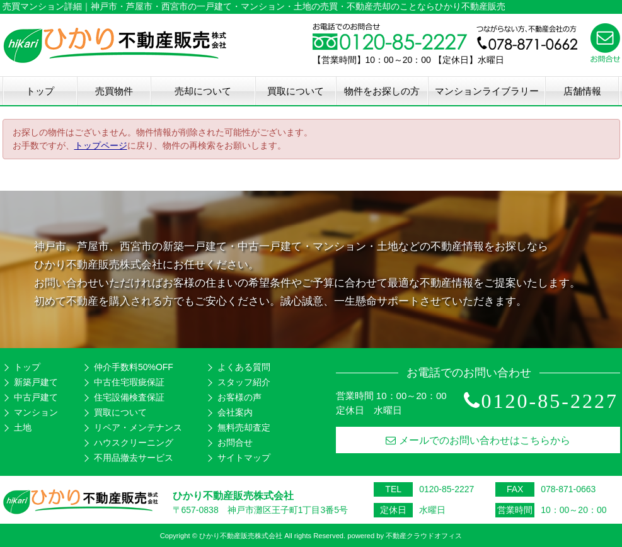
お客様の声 (239, 397)
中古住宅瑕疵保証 (129, 382)
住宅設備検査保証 (129, 397)
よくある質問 (243, 367)
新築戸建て (36, 382)
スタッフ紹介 (243, 382)
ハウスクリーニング (133, 442)
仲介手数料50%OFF (133, 367)
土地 (23, 427)
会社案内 (235, 412)
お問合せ (235, 442)
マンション (36, 412)
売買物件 (114, 91)
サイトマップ (243, 458)
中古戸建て (36, 397)
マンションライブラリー (487, 91)
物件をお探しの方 (382, 91)
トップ (40, 91)
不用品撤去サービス (133, 458)
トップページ (100, 145)
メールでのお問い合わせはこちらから (478, 440)
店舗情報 (582, 91)
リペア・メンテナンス (138, 427)
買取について (295, 91)
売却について (203, 91)
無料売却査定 (243, 427)
